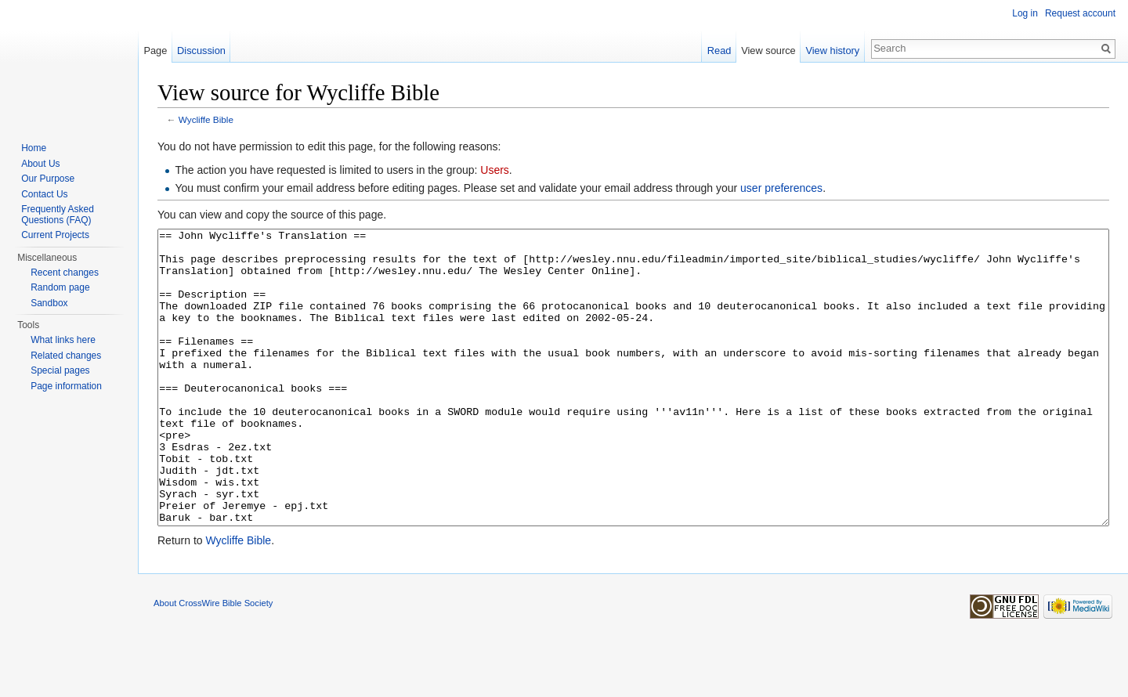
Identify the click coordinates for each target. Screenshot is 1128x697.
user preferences (781, 188)
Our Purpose (47, 178)
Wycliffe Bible (206, 119)
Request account (1080, 13)
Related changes (66, 355)
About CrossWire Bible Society (213, 661)
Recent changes (65, 272)
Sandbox (49, 303)
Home (33, 148)
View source (768, 50)
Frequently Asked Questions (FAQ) (57, 215)
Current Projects (55, 234)
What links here (63, 339)
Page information (66, 386)
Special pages (60, 370)
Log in (1025, 13)
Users (494, 170)
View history (832, 50)
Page (155, 50)
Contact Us (44, 194)
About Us (40, 163)
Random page (60, 287)
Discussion (201, 50)
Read (719, 50)
